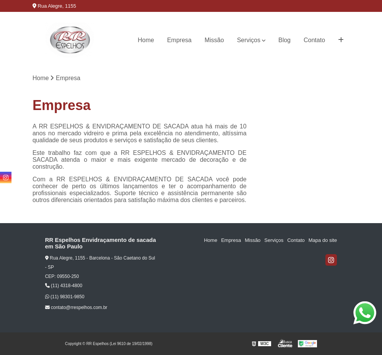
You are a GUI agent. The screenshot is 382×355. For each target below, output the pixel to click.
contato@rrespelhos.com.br (76, 307)
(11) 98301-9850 (65, 296)
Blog (284, 40)
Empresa (179, 40)
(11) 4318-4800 (63, 285)
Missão (214, 40)
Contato (314, 40)
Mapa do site (323, 240)
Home (146, 40)
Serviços (248, 40)
